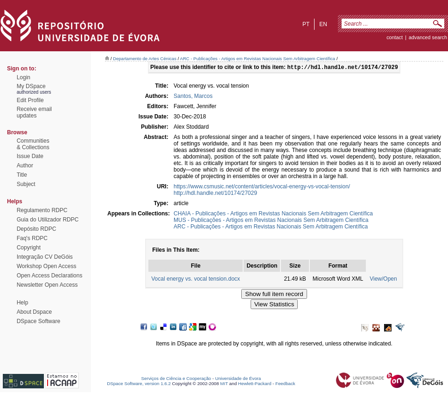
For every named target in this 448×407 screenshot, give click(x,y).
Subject (26, 184)
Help (22, 302)
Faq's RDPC (32, 238)
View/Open (383, 279)
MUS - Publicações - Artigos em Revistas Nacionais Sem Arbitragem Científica (271, 221)
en (323, 24)
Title (22, 175)
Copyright (29, 247)
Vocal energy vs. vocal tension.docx (195, 279)
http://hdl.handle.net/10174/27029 (215, 194)
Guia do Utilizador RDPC (48, 219)
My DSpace (31, 86)
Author (25, 165)
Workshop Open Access (47, 266)
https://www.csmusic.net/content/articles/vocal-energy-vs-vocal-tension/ (262, 187)
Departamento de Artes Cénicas (144, 58)
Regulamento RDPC (42, 210)
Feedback (285, 384)
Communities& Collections (33, 144)
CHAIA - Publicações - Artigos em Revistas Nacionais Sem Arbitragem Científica (273, 214)
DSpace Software (38, 321)
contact (394, 37)
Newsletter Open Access (47, 285)
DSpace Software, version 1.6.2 (139, 384)
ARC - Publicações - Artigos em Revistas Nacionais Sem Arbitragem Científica (258, 58)
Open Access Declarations (50, 275)
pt (305, 24)
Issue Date (30, 156)
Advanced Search (428, 37)
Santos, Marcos (193, 97)
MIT (224, 384)
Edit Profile (30, 100)
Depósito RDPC (36, 229)
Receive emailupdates (34, 112)
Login (23, 77)
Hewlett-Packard (254, 384)
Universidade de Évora (238, 379)
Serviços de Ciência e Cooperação (176, 379)
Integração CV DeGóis (45, 257)
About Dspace (34, 312)
